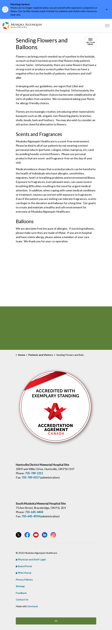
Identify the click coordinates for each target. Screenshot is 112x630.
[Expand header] (107, 25)
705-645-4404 (34, 512)
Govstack (32, 606)
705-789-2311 (34, 473)
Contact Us (22, 599)
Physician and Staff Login (31, 559)
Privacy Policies (24, 579)
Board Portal (24, 566)
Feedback (21, 592)
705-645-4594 (31, 516)
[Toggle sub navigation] (90, 42)
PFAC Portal (23, 572)
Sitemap (20, 586)
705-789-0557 (31, 477)
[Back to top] (56, 620)
